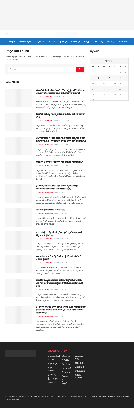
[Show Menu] (6, 34)
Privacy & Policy (114, 397)
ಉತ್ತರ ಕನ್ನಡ (75, 42)
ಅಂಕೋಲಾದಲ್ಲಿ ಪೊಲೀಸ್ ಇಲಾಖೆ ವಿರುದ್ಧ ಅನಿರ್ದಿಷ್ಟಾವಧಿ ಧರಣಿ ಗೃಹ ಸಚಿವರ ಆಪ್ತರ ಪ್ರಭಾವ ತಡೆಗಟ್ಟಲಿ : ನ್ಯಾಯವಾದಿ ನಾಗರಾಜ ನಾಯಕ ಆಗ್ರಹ (61, 310)
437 (67, 192)
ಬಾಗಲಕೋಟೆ (66, 368)
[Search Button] (127, 34)
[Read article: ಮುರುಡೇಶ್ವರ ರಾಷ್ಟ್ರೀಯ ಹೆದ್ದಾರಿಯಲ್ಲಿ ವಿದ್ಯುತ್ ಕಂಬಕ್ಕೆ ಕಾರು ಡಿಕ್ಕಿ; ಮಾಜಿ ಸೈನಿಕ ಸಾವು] (18, 240)
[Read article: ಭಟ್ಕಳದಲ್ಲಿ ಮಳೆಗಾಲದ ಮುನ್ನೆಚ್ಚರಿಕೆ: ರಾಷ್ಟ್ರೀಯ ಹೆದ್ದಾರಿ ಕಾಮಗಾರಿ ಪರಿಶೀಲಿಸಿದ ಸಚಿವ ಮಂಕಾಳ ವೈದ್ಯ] (18, 193)
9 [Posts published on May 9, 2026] (120, 78)
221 (67, 97)
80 (66, 289)
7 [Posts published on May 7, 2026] (109, 78)
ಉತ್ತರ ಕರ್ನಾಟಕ (51, 369)
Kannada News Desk (45, 97)
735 (67, 120)
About (94, 397)
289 (66, 263)
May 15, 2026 (59, 165)
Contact (126, 397)
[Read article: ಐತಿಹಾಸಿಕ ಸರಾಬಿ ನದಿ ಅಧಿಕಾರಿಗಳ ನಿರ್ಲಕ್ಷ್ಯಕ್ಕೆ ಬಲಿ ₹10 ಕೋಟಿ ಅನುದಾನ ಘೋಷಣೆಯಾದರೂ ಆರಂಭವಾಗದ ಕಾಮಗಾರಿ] (18, 98)
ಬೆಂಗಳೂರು (66, 372)
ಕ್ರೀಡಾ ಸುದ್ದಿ (99, 42)
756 (66, 316)
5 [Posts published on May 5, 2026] (98, 78)
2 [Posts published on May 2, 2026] (120, 73)
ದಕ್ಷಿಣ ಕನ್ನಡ (62, 42)
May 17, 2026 (59, 144)
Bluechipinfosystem (12, 400)
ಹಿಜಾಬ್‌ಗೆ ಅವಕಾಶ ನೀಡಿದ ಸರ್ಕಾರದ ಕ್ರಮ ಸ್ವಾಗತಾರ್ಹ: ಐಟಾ (59, 162)
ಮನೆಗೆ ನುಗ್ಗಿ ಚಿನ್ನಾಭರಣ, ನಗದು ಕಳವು (50, 209)
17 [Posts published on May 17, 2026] (126, 84)
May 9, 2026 (58, 213)
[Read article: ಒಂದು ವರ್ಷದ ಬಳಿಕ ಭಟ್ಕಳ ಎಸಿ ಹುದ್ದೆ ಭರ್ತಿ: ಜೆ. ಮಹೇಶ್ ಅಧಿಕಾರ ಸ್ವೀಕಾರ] (18, 264)
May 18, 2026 (59, 97)
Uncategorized (54, 356)
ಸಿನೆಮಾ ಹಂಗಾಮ (78, 376)
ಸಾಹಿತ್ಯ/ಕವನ (80, 371)
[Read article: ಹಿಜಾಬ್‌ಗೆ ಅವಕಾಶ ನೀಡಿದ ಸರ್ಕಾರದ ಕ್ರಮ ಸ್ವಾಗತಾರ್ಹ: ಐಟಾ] (18, 170)
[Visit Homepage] (67, 34)
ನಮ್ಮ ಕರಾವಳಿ (40, 42)
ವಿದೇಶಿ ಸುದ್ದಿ (79, 367)
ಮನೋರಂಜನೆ (123, 42)
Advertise (102, 397)
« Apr (92, 99)
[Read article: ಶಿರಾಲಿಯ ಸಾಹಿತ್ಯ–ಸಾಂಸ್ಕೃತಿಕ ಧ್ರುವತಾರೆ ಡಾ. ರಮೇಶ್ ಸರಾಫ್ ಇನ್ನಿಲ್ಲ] (18, 122)
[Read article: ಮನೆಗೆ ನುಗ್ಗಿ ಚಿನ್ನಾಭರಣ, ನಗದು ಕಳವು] (18, 217)
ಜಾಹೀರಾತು (52, 382)
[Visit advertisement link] (67, 15)
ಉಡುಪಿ (52, 42)
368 (66, 213)
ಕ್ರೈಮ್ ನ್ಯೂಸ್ (53, 378)
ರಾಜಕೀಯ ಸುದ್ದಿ (79, 357)
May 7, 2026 (58, 289)
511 (66, 239)
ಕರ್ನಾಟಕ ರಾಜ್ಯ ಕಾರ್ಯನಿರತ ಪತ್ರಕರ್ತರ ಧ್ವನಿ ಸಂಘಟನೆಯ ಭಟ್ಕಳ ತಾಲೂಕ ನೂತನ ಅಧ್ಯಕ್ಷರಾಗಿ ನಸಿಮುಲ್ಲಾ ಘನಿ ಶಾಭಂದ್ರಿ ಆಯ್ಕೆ (59, 283)
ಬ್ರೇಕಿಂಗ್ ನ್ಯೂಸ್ (25, 42)
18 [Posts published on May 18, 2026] (93, 89)
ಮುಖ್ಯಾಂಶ (11, 42)
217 (67, 144)
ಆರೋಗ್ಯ (110, 42)
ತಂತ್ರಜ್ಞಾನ (87, 42)
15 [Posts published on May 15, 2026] (115, 84)
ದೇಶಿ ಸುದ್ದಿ (65, 360)
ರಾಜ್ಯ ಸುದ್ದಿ (79, 363)
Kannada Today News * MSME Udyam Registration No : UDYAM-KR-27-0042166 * (39, 397)
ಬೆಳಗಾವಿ (65, 376)
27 (66, 165)
